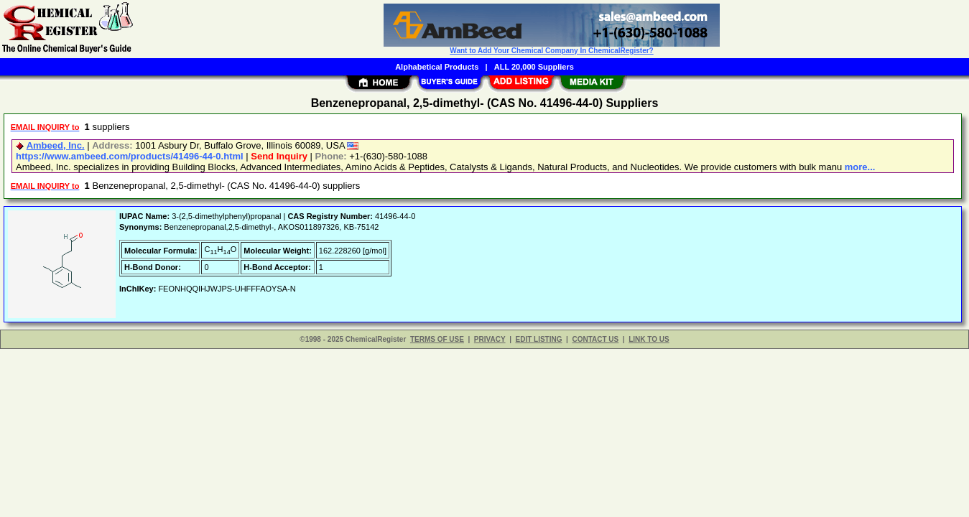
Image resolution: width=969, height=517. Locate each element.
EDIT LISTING (539, 339)
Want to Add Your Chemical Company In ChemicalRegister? (551, 51)
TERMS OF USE (437, 339)
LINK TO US (649, 339)
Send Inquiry (279, 156)
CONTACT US (595, 339)
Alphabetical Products (436, 66)
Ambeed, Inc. (56, 145)
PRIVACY (490, 339)
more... (860, 167)
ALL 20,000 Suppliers (534, 66)
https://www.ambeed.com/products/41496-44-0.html (130, 156)
